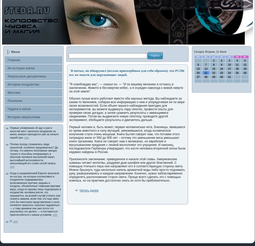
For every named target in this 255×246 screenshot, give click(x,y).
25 (237, 73)
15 (213, 68)
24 (229, 73)
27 (198, 77)
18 (237, 68)
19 (245, 68)
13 (198, 68)
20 (198, 73)
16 (221, 68)
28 (206, 77)
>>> (26, 137)
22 (213, 73)
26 (245, 73)
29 (213, 77)
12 (245, 64)
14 (206, 68)
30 (221, 77)
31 (229, 77)
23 (221, 73)
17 (229, 68)
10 (229, 64)
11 (237, 64)
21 (206, 73)
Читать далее (89, 190)
